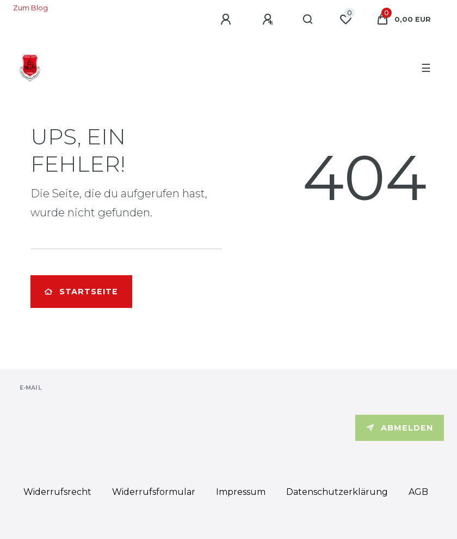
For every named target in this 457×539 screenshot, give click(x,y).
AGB (418, 492)
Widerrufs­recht (57, 492)
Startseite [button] (81, 291)
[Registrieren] (269, 20)
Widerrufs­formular (153, 492)
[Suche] (308, 19)
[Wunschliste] (345, 19)
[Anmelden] (227, 20)
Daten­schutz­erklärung (337, 492)
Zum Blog (30, 8)
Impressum (240, 492)
